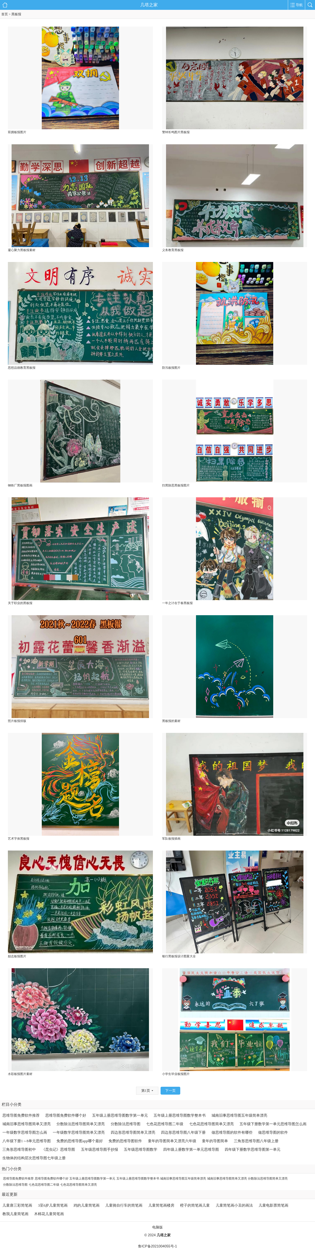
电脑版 (157, 1227)
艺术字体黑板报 (18, 838)
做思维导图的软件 (273, 1132)
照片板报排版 (17, 721)
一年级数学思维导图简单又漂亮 (79, 1132)
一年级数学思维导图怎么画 (24, 1132)
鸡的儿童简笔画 (87, 1205)
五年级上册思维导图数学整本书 (180, 1115)
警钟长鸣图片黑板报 (176, 132)
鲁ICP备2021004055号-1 (157, 1246)
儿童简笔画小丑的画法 (234, 1205)
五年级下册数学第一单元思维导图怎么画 (273, 1124)
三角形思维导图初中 (19, 1149)
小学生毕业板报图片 (176, 1074)
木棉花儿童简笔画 (49, 1214)
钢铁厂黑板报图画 (20, 485)
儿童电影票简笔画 (273, 1205)
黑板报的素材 (171, 721)
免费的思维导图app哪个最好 (79, 1141)
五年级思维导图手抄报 (99, 1149)
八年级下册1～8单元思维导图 (26, 1141)
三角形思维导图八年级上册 (256, 1141)
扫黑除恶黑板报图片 (176, 485)
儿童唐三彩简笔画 (17, 1205)
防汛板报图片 (171, 367)
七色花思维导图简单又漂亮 (211, 1124)
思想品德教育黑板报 (21, 367)
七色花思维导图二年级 (164, 1124)
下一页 (170, 1090)
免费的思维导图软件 (125, 1141)
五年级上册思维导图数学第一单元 (120, 1115)
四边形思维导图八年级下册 (183, 1132)
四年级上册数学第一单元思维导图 (191, 1149)
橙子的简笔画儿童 (195, 1205)
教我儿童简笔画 (15, 1214)
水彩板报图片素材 (20, 1074)
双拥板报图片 (17, 132)
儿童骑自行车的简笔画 (123, 1205)
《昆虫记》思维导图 (58, 1149)
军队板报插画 (171, 838)
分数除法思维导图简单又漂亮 (80, 1124)
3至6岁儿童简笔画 (53, 1205)
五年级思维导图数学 (140, 1149)
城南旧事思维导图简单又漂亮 (26, 1124)
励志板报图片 (17, 956)
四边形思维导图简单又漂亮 (133, 1132)
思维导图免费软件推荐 (21, 1115)
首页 (4, 14)
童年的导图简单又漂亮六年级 (172, 1141)
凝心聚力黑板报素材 (21, 250)
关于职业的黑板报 (20, 603)
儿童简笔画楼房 (161, 1205)
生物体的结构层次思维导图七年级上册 (34, 1158)
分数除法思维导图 (125, 1124)
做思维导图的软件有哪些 (232, 1132)
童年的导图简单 (215, 1141)
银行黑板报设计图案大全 (179, 956)
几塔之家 (149, 4)
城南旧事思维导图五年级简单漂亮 (239, 1115)
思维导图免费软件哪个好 (65, 1115)
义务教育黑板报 (173, 250)
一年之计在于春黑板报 (177, 603)
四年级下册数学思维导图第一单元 (252, 1149)
